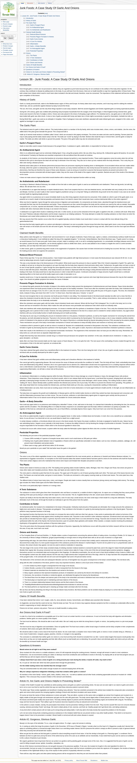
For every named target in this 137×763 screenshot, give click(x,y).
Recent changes (8, 24)
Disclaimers (94, 760)
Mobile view (104, 760)
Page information (8, 54)
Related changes (8, 46)
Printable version (8, 50)
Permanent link (7, 52)
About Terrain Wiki (81, 760)
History (50, 3)
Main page (6, 21)
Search (3, 33)
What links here (7, 44)
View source (41, 3)
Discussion (30, 3)
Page (22, 3)
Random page (7, 26)
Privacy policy (69, 760)
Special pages (7, 48)
